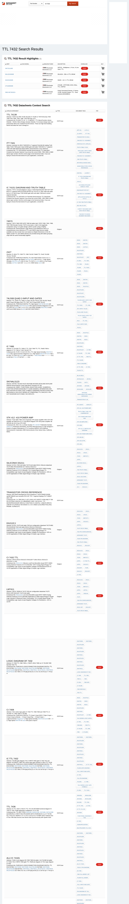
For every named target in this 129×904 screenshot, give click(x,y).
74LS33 (88, 716)
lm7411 (79, 388)
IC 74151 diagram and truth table (85, 168)
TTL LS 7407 (80, 719)
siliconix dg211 (81, 386)
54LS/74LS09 (11, 547)
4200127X (9, 361)
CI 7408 (79, 546)
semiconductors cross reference (84, 159)
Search (72, 3)
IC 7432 (88, 315)
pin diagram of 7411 (83, 695)
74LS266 (79, 620)
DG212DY (86, 468)
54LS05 (33, 782)
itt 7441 (87, 132)
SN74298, (43, 644)
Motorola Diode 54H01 (84, 156)
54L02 (28, 780)
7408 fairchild (81, 557)
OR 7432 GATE (88, 811)
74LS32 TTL (80, 318)
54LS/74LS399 (80, 834)
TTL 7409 (79, 238)
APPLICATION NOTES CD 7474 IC (85, 185)
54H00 (40, 778)
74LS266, (27, 847)
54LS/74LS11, (42, 547)
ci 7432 (86, 474)
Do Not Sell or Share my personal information (63, 897)
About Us (102, 897)
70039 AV (79, 489)
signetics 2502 (81, 782)
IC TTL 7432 (80, 307)
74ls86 (85, 241)
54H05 (25, 782)
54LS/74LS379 (13, 847)
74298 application (82, 652)
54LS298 (79, 637)
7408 (85, 549)
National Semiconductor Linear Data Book (85, 337)
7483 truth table (82, 153)
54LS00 (48, 778)
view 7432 (80, 822)
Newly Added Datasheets (31, 897)
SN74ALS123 (80, 325)
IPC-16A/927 (36, 359)
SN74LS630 (80, 334)
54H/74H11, (26, 547)
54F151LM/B (9, 68)
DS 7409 (79, 679)
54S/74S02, (89, 710)
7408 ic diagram (81, 313)
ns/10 (37, 239)
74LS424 (79, 328)
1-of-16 (86, 130)
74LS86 (79, 758)
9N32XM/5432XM (81, 797)
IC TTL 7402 (80, 315)
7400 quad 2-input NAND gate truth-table (85, 147)
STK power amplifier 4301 (85, 355)
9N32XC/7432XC (81, 800)
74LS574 (79, 851)
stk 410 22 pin (81, 373)
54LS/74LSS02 (80, 840)
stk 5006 (79, 360)
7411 (85, 756)
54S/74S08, (25, 546)
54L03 (40, 780)
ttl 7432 (86, 750)
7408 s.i (79, 549)
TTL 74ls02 (87, 729)
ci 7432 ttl (80, 465)
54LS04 (17, 782)
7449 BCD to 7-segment (84, 151)
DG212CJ (79, 436)
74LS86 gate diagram (83, 609)
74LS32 (79, 241)
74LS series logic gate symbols (85, 624)
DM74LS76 (80, 790)
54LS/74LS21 (80, 538)
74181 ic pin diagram (83, 676)
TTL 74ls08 (80, 310)
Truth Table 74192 (82, 143)
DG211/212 (19, 391)
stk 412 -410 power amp (84, 348)
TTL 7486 (86, 238)
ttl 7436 (86, 637)
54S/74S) (79, 165)
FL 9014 (84, 235)
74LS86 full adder (82, 684)
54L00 (44, 778)
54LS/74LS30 (32, 718)
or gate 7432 (81, 816)
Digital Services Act (84, 897)
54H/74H (27, 237)
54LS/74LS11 (80, 842)
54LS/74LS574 (80, 837)
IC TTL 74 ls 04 (81, 643)
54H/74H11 (89, 842)
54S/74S (14, 239)
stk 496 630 (80, 370)
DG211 (87, 377)
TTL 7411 (79, 753)
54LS (78, 281)
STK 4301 (89, 373)
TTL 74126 (86, 627)
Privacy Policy (45, 897)
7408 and (79, 583)
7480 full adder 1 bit (83, 681)
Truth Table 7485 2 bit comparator (84, 351)
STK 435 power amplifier (84, 368)
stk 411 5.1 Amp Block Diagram (84, 364)
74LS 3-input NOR (82, 284)
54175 (85, 328)
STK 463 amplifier (82, 358)
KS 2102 (79, 776)
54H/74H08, (17, 546)
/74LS (15, 310)
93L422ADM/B (9, 74)
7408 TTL (88, 307)
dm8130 (85, 771)
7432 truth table (82, 391)
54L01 (16, 780)
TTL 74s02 (86, 724)
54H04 (8, 782)
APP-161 (79, 130)
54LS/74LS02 (87, 230)
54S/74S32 (89, 538)
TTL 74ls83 (80, 692)
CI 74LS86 (84, 588)
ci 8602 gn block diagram (84, 785)
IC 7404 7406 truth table (84, 189)
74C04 (90, 380)
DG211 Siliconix (81, 397)
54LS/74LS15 (11, 549)
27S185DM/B (9, 86)
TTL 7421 (84, 281)
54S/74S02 (79, 232)
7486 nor (86, 551)
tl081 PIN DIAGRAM (82, 402)
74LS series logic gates (84, 578)
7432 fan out (81, 803)
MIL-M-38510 (80, 323)
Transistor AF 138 (82, 341)
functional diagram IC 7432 (85, 646)
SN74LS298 (49, 644)
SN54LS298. (36, 644)
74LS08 (87, 243)
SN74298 (79, 331)
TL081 (78, 471)
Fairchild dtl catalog (84, 141)
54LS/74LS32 (80, 540)
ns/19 (19, 239)
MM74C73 (79, 383)
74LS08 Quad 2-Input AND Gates (85, 265)
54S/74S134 (29, 720)
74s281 (87, 787)
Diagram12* (20, 580)
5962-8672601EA (10, 92)
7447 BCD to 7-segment (84, 182)
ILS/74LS (14, 241)
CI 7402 (79, 580)
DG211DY (86, 453)
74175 (85, 489)
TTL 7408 (87, 268)
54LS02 (32, 780)
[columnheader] (11, 64)
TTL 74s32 (79, 243)
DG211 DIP (80, 497)
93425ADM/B (9, 80)
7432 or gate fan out (83, 813)
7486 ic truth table (83, 779)
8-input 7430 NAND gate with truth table (85, 195)
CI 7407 (88, 719)
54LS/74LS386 (35, 847)
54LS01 (20, 780)
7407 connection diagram (85, 854)
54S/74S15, (49, 547)
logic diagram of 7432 (84, 543)
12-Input (86, 165)
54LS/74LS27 (88, 232)
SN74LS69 (88, 334)
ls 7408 (79, 724)
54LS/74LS (44, 272)
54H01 (12, 780)
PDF (84, 68)
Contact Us (94, 897)
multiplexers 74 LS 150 (84, 655)
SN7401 (88, 325)
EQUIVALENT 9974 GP (83, 179)
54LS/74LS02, (80, 713)
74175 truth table (82, 394)
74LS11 (79, 246)
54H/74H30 (17, 718)
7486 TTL (79, 756)
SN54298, (29, 644)
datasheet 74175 (82, 399)
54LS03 (44, 780)
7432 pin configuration (84, 442)
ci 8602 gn (80, 787)
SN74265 (86, 331)
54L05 (29, 782)
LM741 (86, 383)
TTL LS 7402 (86, 721)
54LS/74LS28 (80, 716)
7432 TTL (79, 560)
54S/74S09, (46, 546)
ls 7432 (88, 640)
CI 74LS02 (79, 727)
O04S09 (89, 840)
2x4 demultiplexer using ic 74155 (84, 176)
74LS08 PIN (80, 863)
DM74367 (85, 774)
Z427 (78, 235)
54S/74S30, (24, 718)
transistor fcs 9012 (83, 135)
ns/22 (32, 237)
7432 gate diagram (82, 808)
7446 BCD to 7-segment (84, 138)
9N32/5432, (33, 808)
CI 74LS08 (79, 305)
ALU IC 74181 (80, 673)
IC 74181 (79, 687)
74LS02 (85, 246)
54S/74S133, (10, 720)
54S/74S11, (33, 547)
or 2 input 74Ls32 (82, 271)
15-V (91, 402)
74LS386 (79, 858)
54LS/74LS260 (80, 261)
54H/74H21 (89, 535)
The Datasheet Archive (9, 3)
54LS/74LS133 (19, 720)
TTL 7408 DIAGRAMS (82, 860)
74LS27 (87, 727)
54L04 (12, 782)
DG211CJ (79, 405)
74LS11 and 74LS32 (82, 274)
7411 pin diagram (82, 617)
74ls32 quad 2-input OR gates (85, 277)
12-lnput (79, 132)
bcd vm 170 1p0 (81, 192)
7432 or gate (81, 819)
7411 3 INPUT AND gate (83, 612)
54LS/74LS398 (47, 847)
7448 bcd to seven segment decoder (85, 200)
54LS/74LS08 (33, 546)
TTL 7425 (79, 729)
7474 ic (79, 172)
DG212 (79, 380)
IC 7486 (88, 302)
